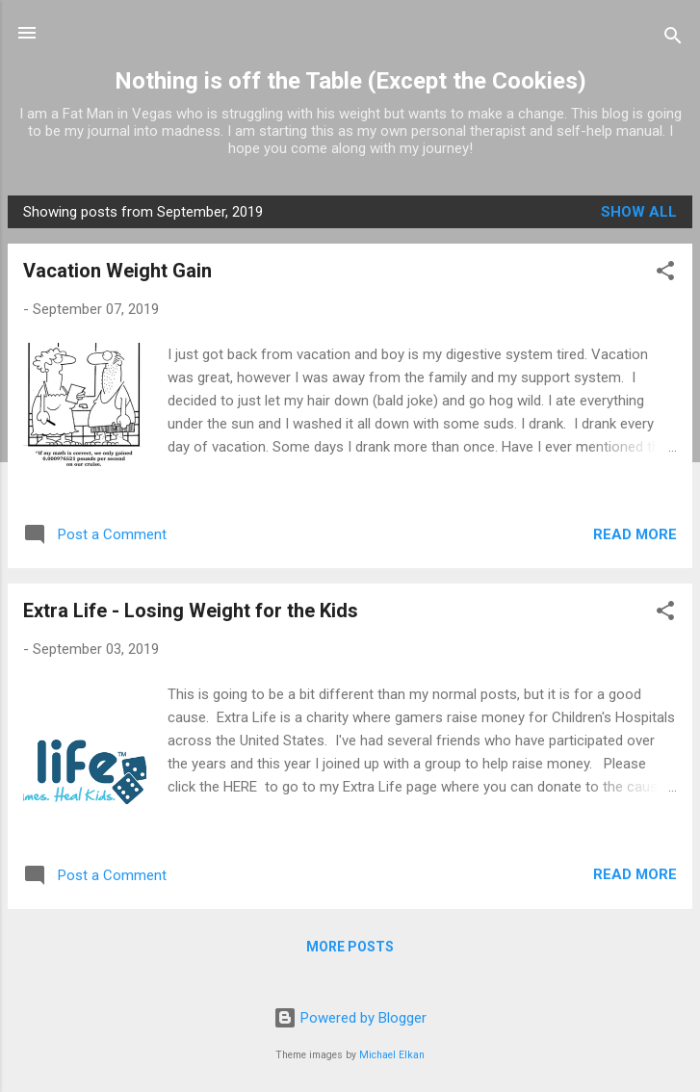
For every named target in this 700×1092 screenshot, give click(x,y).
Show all (639, 212)
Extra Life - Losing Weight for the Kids (190, 610)
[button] (665, 274)
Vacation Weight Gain (117, 270)
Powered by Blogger (350, 1018)
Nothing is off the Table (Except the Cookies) (350, 80)
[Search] (673, 39)
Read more (635, 534)
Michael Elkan (392, 1055)
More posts (350, 946)
